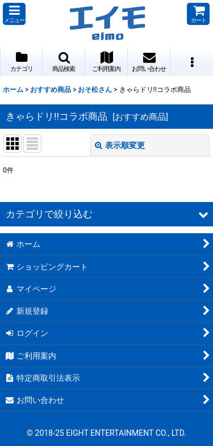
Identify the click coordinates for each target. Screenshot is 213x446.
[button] (14, 14)
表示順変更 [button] (120, 145)
